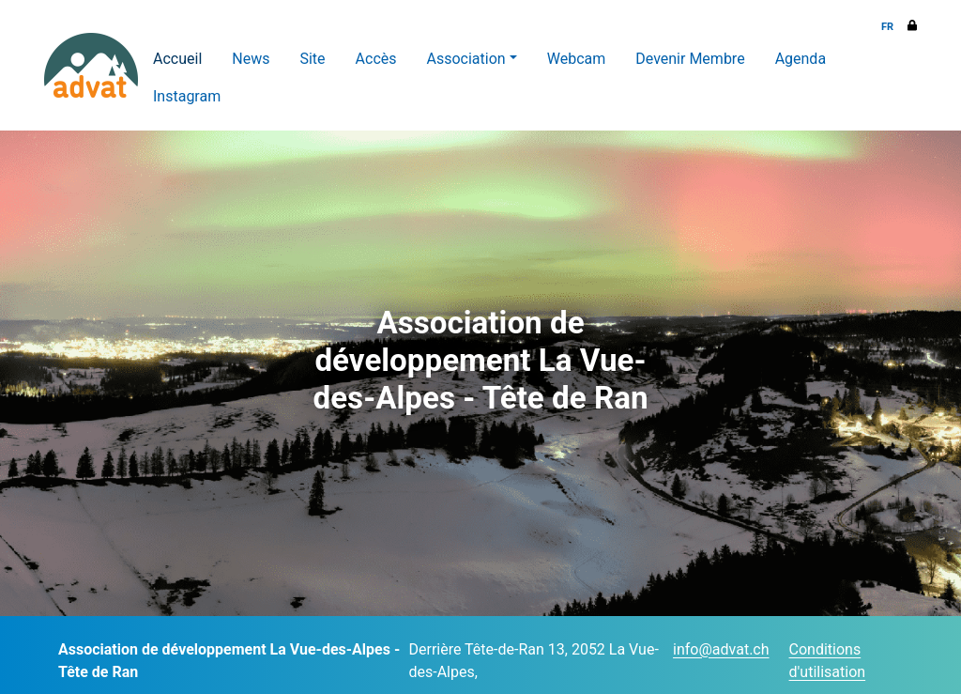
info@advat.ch (721, 649)
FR (887, 27)
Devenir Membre (689, 59)
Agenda (800, 59)
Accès (376, 59)
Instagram (187, 96)
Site (312, 59)
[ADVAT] (91, 65)
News (250, 59)
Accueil (177, 59)
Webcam (576, 59)
